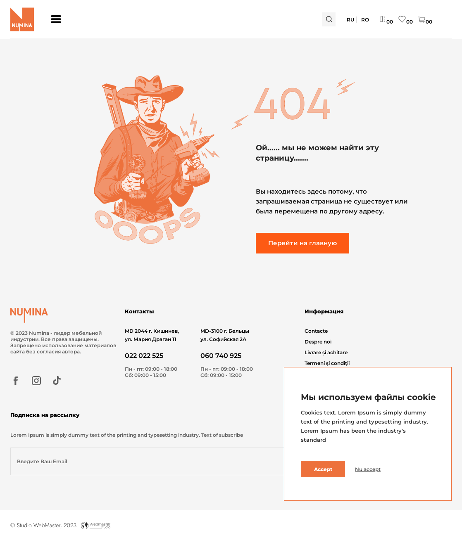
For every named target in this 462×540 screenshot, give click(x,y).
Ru (350, 20)
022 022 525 (144, 356)
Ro (365, 20)
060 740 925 (220, 356)
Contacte (316, 331)
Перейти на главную (302, 243)
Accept (323, 469)
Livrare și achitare (326, 352)
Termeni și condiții (327, 363)
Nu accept (368, 469)
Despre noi (318, 342)
